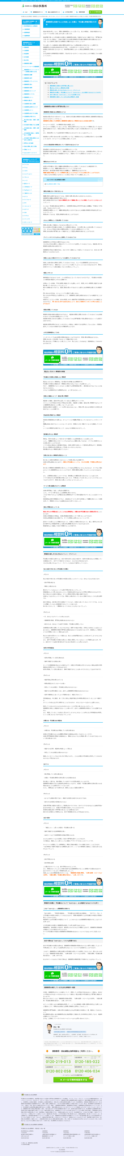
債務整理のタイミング (30, 91)
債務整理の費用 (28, 63)
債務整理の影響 (28, 74)
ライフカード (27, 199)
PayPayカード (28, 190)
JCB (25, 212)
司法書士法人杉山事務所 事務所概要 (80, 11)
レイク (26, 180)
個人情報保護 (62, 1149)
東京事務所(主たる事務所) (30, 26)
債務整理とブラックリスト (31, 81)
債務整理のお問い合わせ (94, 11)
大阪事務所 (27, 29)
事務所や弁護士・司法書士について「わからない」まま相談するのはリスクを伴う (75, 92)
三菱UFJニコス (28, 193)
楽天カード (27, 183)
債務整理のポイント (36, 11)
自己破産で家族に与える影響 (31, 124)
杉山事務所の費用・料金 (53, 184)
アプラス (26, 215)
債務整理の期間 (28, 87)
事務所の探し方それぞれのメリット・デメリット (65, 90)
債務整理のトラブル (29, 94)
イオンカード (27, 206)
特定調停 (26, 53)
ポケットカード (28, 222)
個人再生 (26, 60)
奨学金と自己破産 (28, 143)
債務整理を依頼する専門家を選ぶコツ (61, 85)
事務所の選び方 (28, 100)
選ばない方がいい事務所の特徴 (59, 88)
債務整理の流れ (28, 84)
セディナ (26, 209)
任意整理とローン (28, 110)
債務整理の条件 (28, 78)
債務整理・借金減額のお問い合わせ (73, 1079)
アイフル (26, 164)
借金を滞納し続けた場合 (30, 146)
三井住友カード (28, 186)
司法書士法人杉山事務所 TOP (25, 11)
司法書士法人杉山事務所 (60, 1151)
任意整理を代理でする (30, 116)
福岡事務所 (27, 32)
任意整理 (26, 50)
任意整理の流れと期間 (30, 103)
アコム (26, 167)
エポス (26, 170)
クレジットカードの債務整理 (31, 66)
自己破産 (26, 57)
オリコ (26, 196)
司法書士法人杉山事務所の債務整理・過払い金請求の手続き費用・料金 (68, 11)
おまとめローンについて (30, 152)
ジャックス (27, 219)
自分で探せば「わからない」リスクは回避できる (65, 94)
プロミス (26, 177)
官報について (27, 149)
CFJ (25, 203)
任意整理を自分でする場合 (31, 113)
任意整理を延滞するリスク (31, 107)
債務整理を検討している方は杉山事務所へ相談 (64, 97)
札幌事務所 (27, 35)
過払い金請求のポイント (53, 11)
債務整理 (26, 47)
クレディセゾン (28, 174)
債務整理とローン (28, 97)
